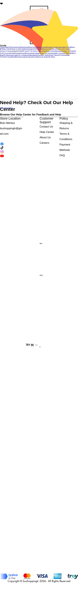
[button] (16, 51)
